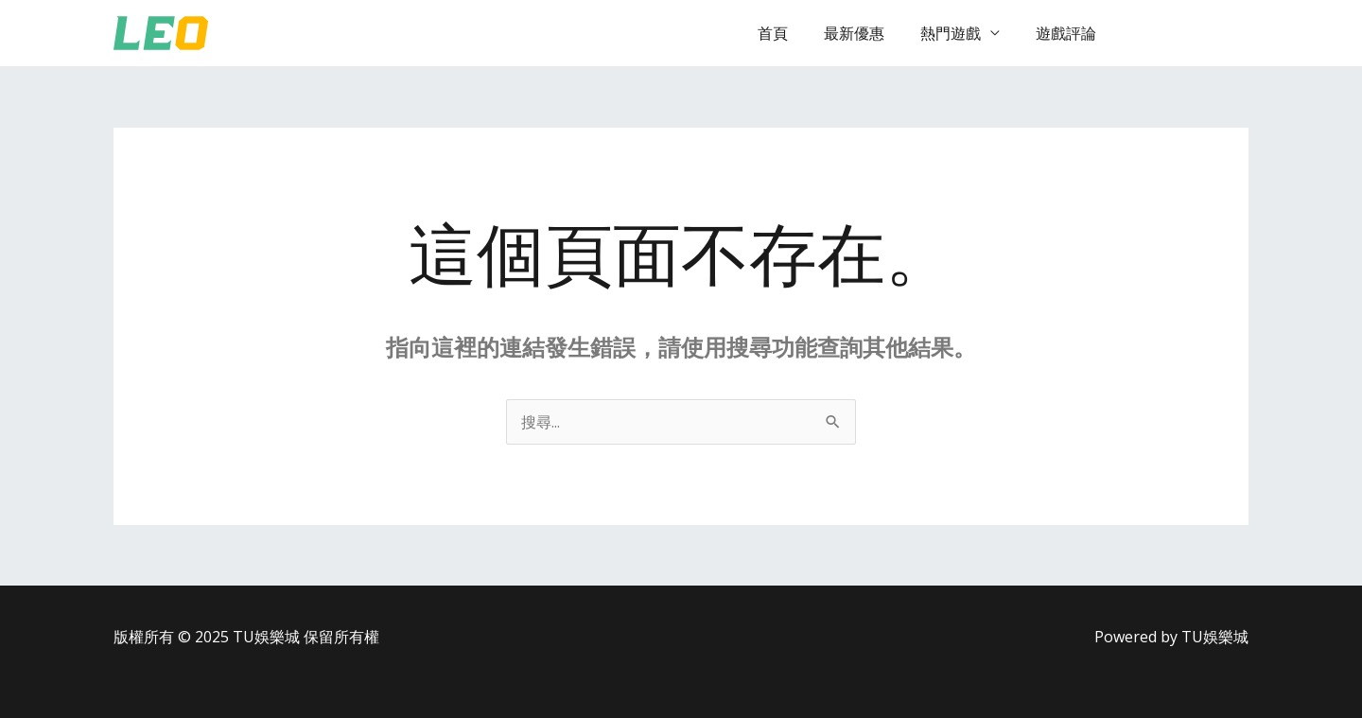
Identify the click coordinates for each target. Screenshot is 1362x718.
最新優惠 (868, 33)
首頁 (792, 33)
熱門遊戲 (959, 33)
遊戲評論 (1069, 33)
